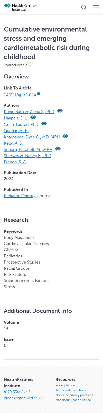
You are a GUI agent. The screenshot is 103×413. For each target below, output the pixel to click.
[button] (84, 7)
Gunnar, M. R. (16, 130)
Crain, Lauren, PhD (21, 124)
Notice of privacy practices (74, 395)
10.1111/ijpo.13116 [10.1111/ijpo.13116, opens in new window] (22, 94)
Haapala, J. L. (16, 118)
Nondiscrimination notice (73, 400)
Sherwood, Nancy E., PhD (27, 156)
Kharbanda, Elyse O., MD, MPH (32, 137)
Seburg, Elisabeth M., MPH (28, 149)
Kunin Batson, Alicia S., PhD (29, 111)
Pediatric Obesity (19, 196)
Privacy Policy (65, 385)
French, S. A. (15, 162)
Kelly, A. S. (13, 143)
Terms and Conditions (70, 390)
